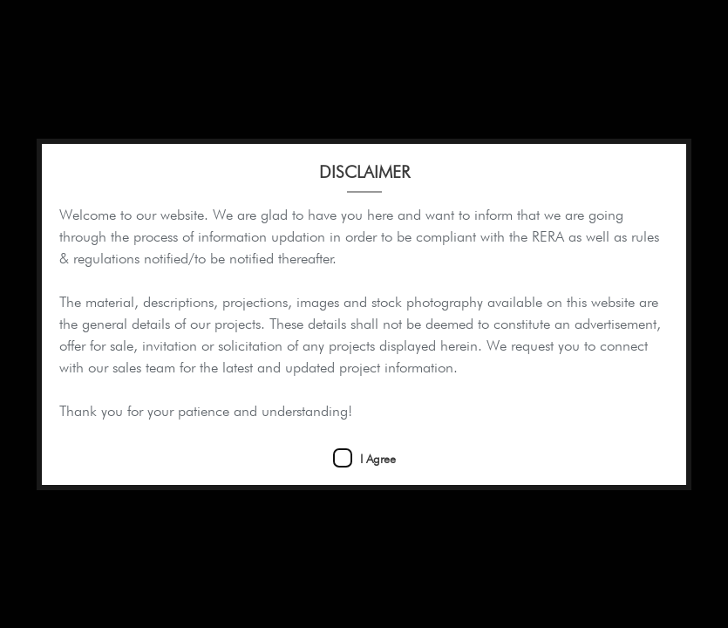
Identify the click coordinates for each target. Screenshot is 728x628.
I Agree (378, 459)
